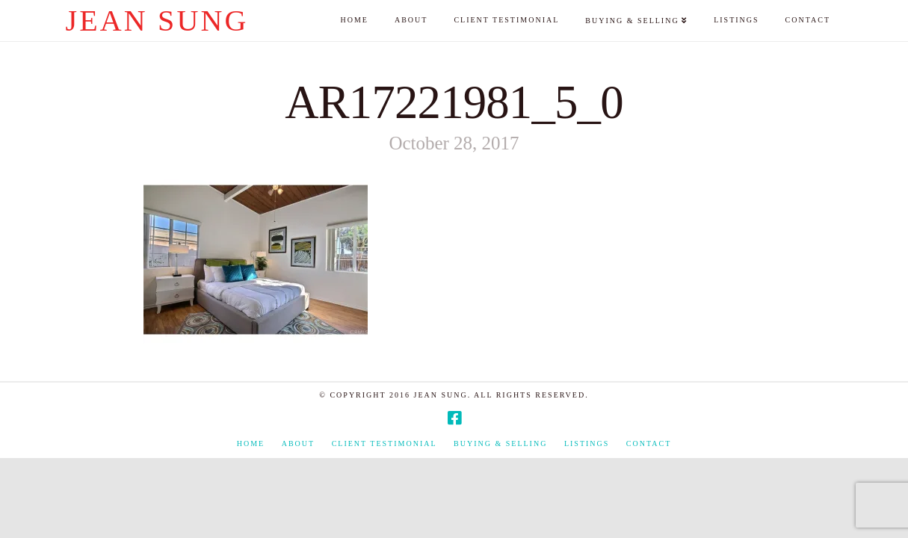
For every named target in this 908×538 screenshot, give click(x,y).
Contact (648, 443)
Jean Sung (157, 21)
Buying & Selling (500, 443)
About (298, 443)
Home (251, 443)
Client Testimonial (384, 443)
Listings (586, 443)
